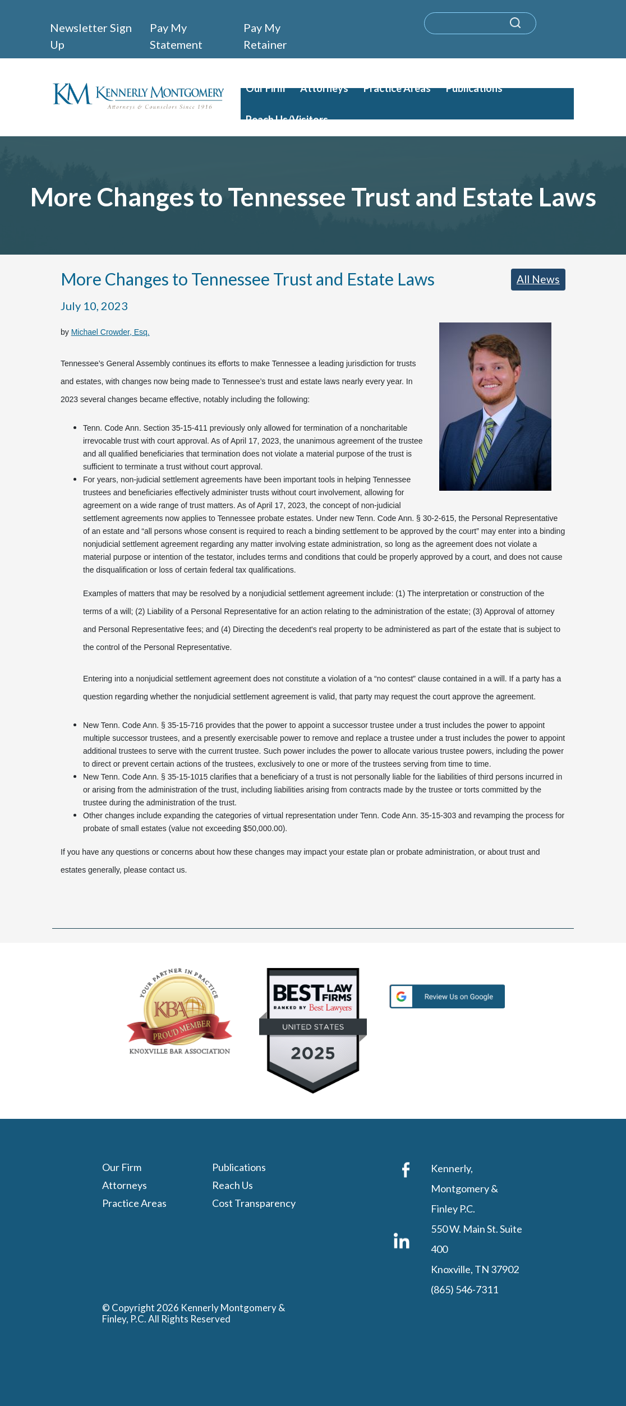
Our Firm (265, 88)
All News (538, 279)
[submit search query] (530, 28)
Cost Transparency (254, 1203)
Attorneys (324, 88)
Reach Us (232, 1185)
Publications (474, 88)
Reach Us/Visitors (287, 119)
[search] (480, 23)
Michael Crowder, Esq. (110, 332)
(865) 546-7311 (464, 1290)
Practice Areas (397, 88)
